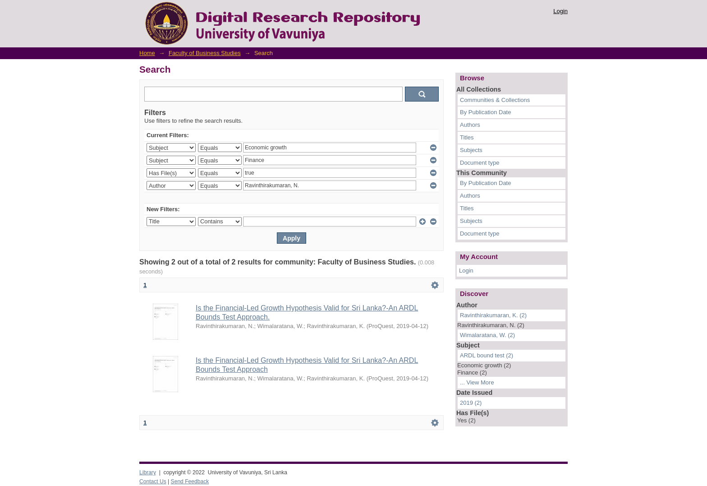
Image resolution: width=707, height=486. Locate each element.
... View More (477, 382)
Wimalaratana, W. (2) (487, 335)
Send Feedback (190, 481)
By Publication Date (485, 112)
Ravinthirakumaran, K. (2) (493, 315)
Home (147, 53)
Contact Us (152, 481)
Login (560, 11)
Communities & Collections (495, 100)
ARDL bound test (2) (486, 355)
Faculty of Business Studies (205, 53)
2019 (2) (471, 402)
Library (147, 472)
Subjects (471, 150)
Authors (470, 124)
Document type (479, 162)
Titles (467, 137)
